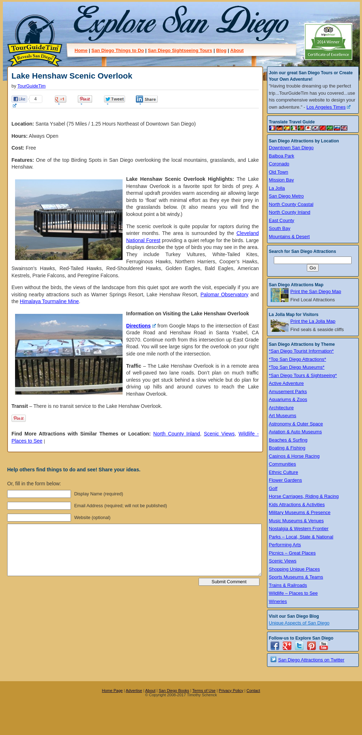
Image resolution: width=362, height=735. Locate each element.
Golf (273, 488)
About (237, 50)
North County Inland (176, 434)
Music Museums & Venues (296, 520)
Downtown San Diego (291, 147)
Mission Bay (281, 180)
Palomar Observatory (224, 294)
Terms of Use (204, 690)
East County (281, 220)
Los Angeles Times (328, 107)
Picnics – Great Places (292, 553)
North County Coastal (291, 204)
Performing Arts (285, 544)
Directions (141, 326)
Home (81, 50)
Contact (253, 690)
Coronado (279, 163)
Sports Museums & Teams (296, 577)
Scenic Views (219, 434)
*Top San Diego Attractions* (297, 359)
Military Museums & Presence (299, 512)
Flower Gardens (285, 480)
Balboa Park (281, 156)
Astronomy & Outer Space (296, 424)
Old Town (278, 172)
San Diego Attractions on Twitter (311, 660)
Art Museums (282, 415)
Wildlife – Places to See (293, 593)
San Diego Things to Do (117, 50)
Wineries (278, 601)
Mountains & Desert (289, 236)
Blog (221, 50)
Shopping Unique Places (294, 569)
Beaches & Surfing (288, 440)
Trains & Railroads (288, 585)
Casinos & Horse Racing (294, 456)
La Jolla (277, 188)
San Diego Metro (286, 196)
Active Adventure (286, 383)
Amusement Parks (288, 391)
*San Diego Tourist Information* (301, 351)
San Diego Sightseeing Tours (180, 50)
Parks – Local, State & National (301, 537)
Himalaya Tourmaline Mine (49, 301)
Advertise (134, 690)
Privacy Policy (231, 690)
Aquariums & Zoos (288, 399)
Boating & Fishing (287, 448)
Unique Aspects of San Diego (299, 623)
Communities (282, 464)
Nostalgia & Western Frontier (299, 528)
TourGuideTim (32, 86)
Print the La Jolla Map (312, 321)
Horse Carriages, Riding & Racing (304, 496)
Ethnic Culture (283, 472)
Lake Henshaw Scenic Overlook (71, 75)
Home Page (112, 690)
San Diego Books (174, 690)
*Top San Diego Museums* (296, 367)
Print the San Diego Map (315, 291)
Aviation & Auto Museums (295, 431)
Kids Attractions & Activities (297, 504)
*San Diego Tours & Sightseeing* (303, 375)
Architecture (281, 407)
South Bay (279, 228)
